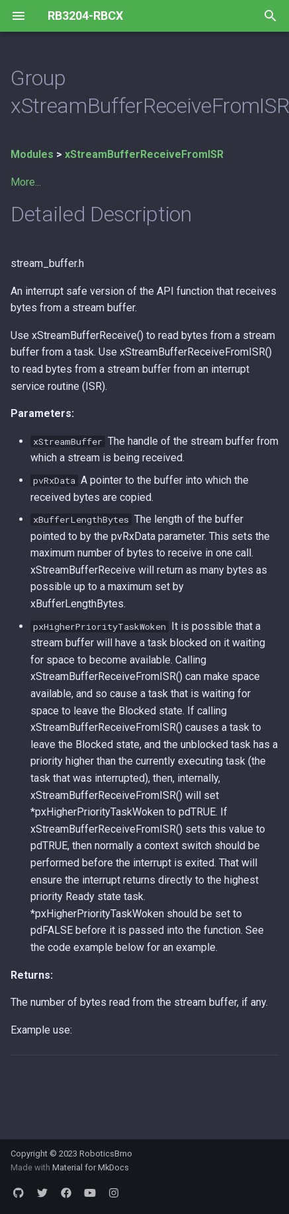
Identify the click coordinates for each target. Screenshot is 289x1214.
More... (26, 182)
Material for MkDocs (90, 1167)
